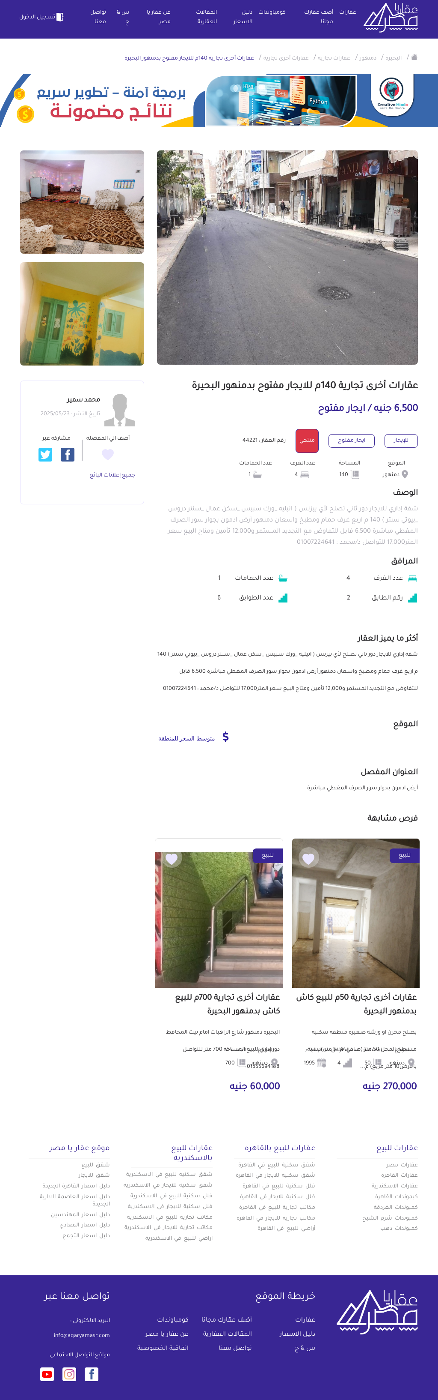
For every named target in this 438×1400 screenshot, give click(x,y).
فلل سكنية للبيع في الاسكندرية (171, 1196)
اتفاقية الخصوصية (163, 1349)
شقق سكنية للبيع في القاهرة (276, 1166)
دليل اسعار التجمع (86, 1236)
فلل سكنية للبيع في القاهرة (279, 1187)
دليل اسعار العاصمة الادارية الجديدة (75, 1201)
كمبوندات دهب (399, 1229)
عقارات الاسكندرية (395, 1187)
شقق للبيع (95, 1166)
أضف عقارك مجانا (318, 17)
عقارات (347, 13)
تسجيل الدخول (42, 17)
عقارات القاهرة (399, 1176)
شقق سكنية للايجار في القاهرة (275, 1176)
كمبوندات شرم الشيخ (390, 1219)
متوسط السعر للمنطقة (193, 736)
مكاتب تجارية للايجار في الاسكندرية (168, 1228)
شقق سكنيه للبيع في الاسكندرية (169, 1175)
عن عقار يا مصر (159, 17)
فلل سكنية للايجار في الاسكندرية (170, 1207)
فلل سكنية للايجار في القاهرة (277, 1197)
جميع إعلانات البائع (112, 476)
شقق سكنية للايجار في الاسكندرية (168, 1186)
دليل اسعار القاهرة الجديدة (76, 1187)
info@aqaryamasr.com (82, 1336)
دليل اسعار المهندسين (80, 1215)
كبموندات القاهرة (396, 1197)
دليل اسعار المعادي (84, 1226)
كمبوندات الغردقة (396, 1208)
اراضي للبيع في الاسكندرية (179, 1239)
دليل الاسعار (243, 17)
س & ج (123, 17)
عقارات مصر (402, 1166)
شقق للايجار (94, 1176)
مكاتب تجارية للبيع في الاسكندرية (170, 1218)
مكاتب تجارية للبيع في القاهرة (277, 1208)
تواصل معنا (98, 17)
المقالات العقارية (206, 17)
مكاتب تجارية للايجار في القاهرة (276, 1219)
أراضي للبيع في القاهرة (286, 1229)
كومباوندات (272, 13)
